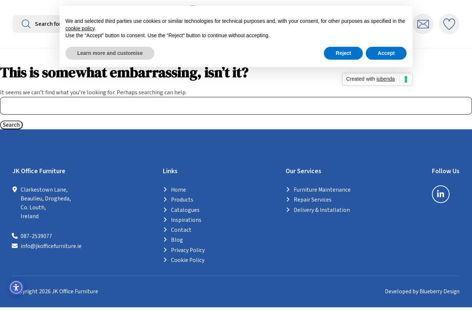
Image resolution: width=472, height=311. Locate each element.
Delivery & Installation (322, 214)
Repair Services (313, 204)
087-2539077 (36, 241)
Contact (181, 234)
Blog (177, 244)
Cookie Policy (187, 264)
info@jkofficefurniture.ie (51, 251)
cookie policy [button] (79, 28)
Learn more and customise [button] (110, 53)
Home (178, 195)
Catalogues (185, 214)
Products (182, 204)
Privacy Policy (188, 254)
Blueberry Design (438, 295)
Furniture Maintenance (322, 195)
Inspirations (186, 224)
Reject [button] (343, 53)
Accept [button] (386, 53)
